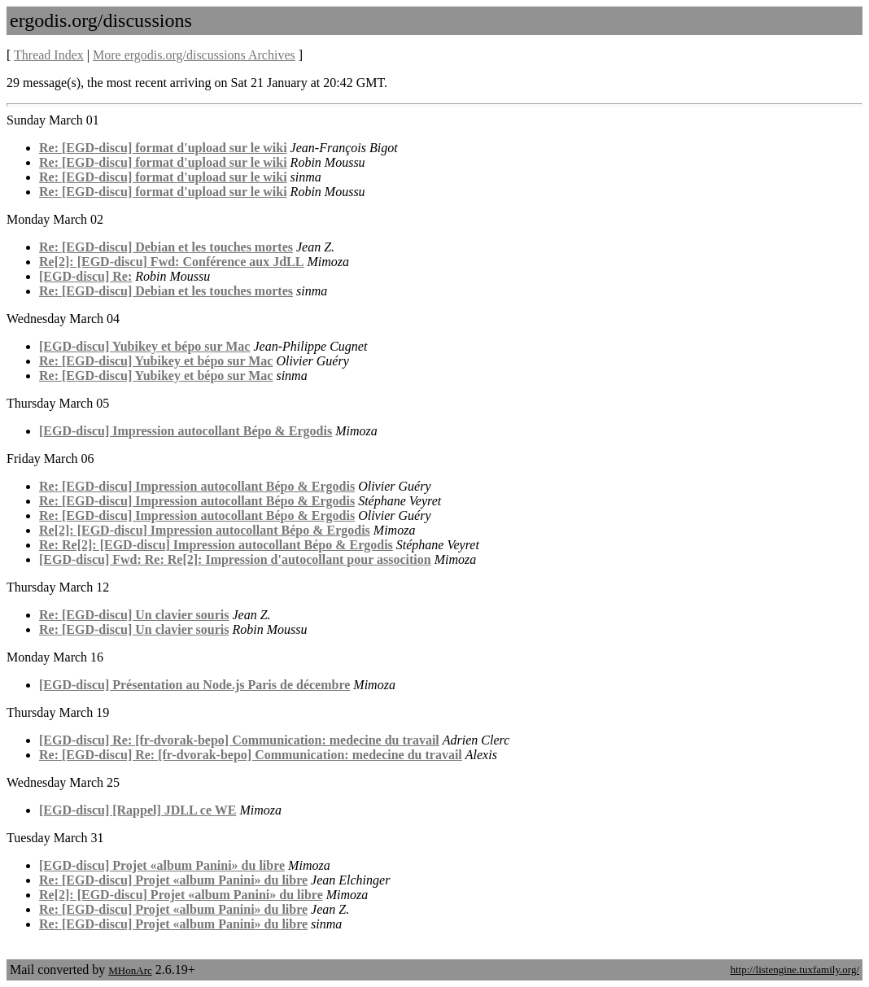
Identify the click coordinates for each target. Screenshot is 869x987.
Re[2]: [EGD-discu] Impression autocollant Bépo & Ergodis (204, 530)
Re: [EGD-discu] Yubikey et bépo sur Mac (156, 361)
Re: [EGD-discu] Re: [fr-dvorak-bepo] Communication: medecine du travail (250, 755)
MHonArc (129, 970)
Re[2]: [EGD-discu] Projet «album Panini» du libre (181, 895)
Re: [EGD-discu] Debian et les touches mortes (166, 247)
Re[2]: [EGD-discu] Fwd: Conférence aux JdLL (171, 262)
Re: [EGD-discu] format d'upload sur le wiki (163, 148)
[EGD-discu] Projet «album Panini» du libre (162, 865)
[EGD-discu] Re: (85, 276)
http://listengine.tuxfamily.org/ (794, 969)
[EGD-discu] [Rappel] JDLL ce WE (137, 810)
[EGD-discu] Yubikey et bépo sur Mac (144, 346)
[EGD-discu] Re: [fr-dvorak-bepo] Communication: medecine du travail (239, 740)
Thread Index (49, 55)
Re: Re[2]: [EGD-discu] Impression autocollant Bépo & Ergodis (216, 545)
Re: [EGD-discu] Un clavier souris (134, 615)
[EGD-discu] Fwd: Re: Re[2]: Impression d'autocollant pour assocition (235, 559)
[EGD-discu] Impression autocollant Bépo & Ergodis (185, 431)
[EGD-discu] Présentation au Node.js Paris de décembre (194, 685)
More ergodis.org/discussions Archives (194, 55)
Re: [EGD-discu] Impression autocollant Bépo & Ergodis (197, 486)
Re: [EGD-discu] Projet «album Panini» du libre (173, 880)
